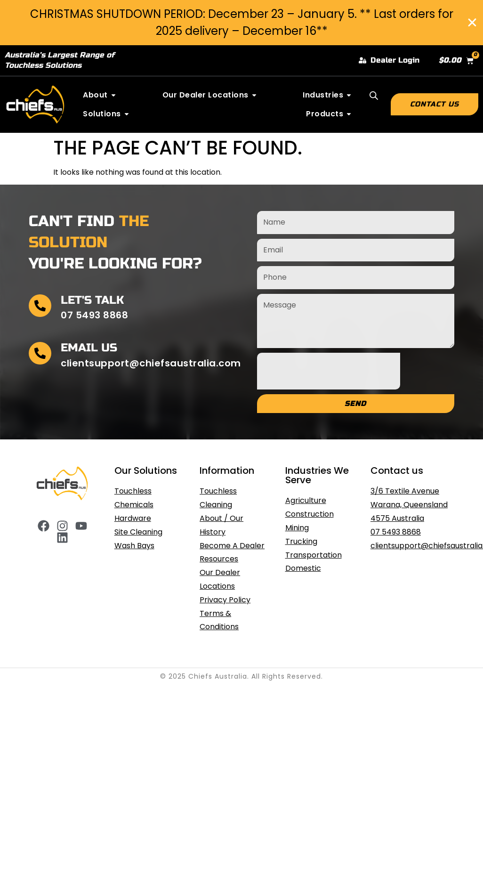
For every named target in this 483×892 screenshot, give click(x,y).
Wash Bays (134, 545)
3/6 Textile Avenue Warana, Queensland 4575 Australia (409, 505)
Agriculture (305, 500)
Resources (219, 558)
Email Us (89, 348)
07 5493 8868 (395, 532)
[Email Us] (40, 353)
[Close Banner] (472, 22)
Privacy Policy (225, 599)
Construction (309, 514)
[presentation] (328, 371)
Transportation (313, 555)
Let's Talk (92, 300)
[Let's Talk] (40, 305)
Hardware (132, 518)
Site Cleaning (138, 532)
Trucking (301, 541)
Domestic (303, 568)
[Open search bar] (373, 95)
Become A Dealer (232, 545)
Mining (297, 527)
